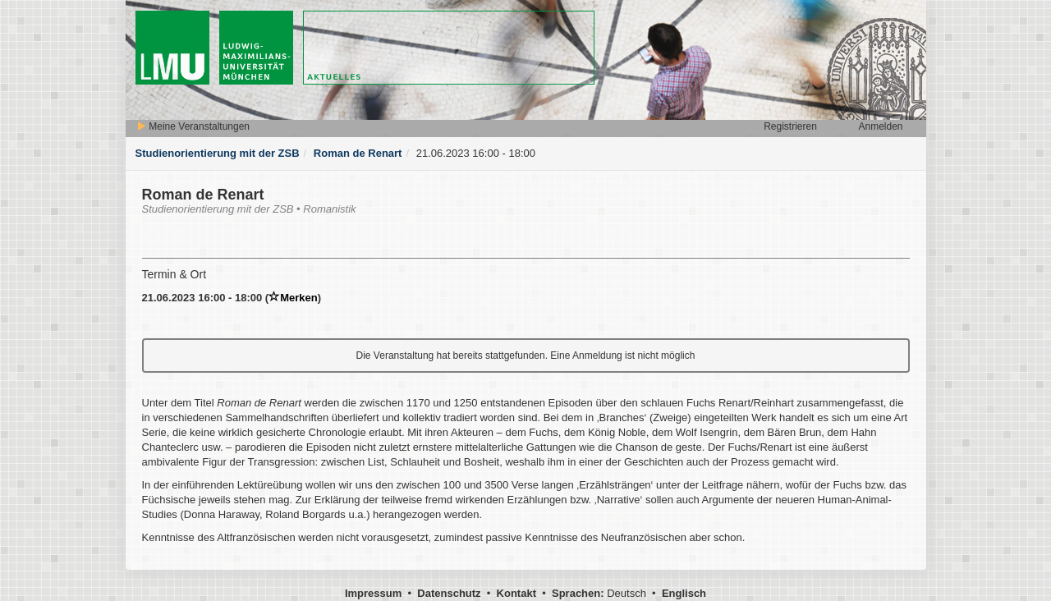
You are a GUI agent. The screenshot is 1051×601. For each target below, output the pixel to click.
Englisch (684, 593)
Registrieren (790, 126)
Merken (293, 297)
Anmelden (880, 126)
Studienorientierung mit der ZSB (217, 153)
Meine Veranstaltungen (193, 126)
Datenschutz (448, 593)
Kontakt (516, 593)
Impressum (373, 593)
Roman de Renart (358, 153)
